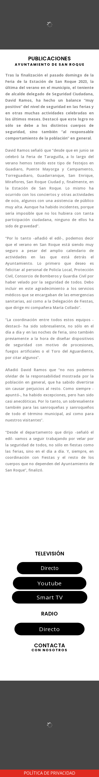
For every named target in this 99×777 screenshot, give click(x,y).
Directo (50, 568)
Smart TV (49, 597)
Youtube (49, 583)
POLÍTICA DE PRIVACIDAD (49, 773)
